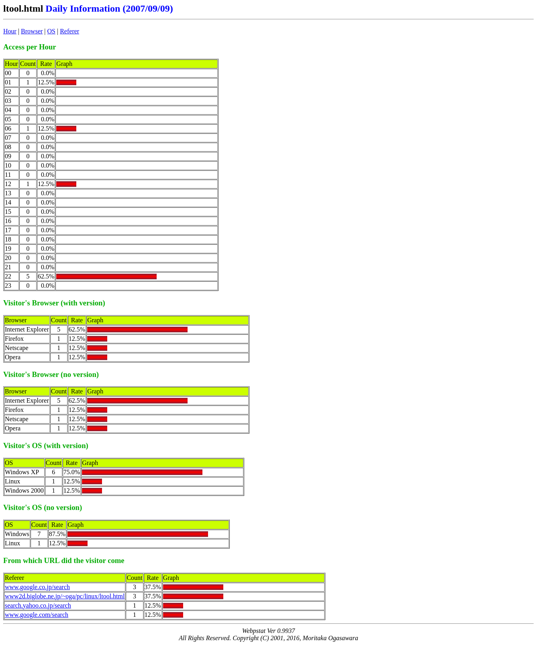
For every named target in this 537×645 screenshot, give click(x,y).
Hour (9, 31)
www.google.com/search (36, 614)
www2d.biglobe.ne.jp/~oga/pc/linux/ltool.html (65, 596)
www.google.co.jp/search (37, 587)
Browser (32, 31)
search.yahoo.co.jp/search (38, 605)
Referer (69, 31)
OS (51, 31)
